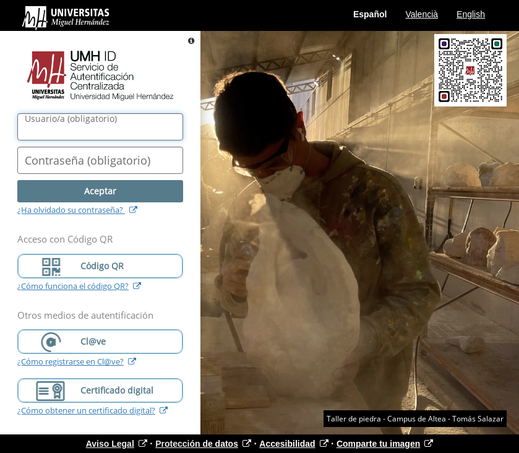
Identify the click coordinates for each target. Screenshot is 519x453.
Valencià (421, 14)
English (471, 14)
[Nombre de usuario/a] (100, 126)
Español (370, 14)
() (71, 118)
